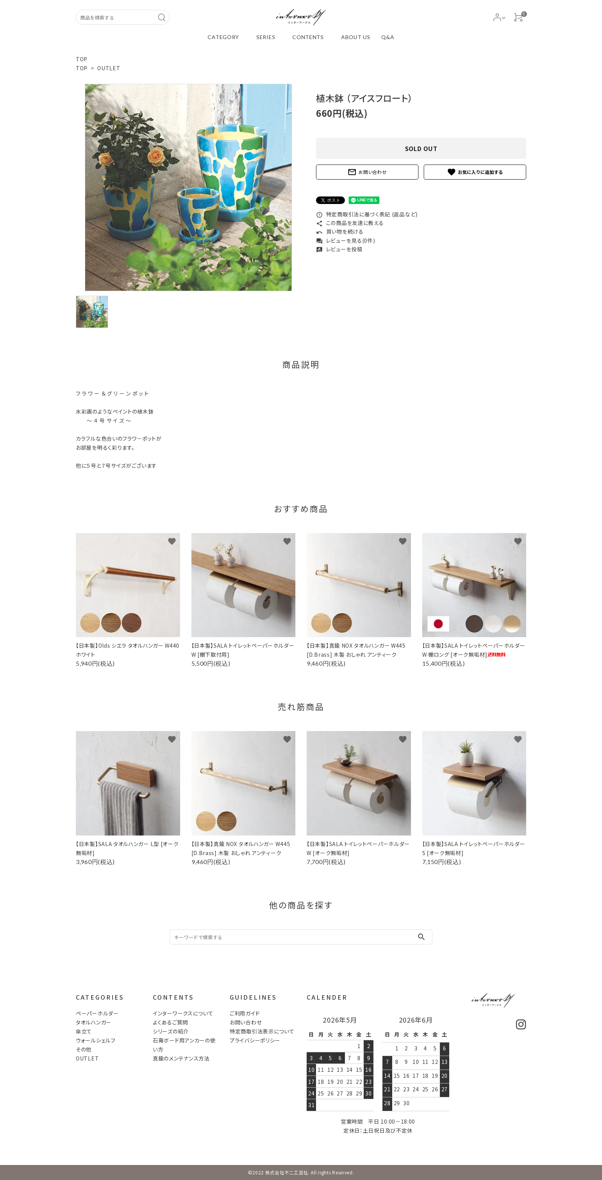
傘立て (84, 1031)
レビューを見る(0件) (345, 240)
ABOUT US (355, 37)
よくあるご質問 (170, 1022)
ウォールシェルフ (96, 1040)
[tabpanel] (188, 187)
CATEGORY (223, 37)
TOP (81, 59)
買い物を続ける (340, 231)
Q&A (387, 37)
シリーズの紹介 (171, 1031)
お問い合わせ (367, 172)
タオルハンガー (93, 1022)
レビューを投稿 (339, 249)
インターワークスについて (183, 1013)
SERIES (265, 37)
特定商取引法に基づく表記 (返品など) (367, 214)
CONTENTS (308, 37)
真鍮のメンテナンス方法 (181, 1058)
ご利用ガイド (245, 1013)
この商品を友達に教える (350, 223)
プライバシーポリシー (255, 1040)
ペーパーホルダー (97, 1013)
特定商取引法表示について (262, 1031)
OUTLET (108, 68)
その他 (84, 1049)
